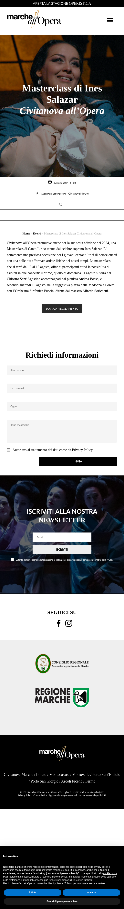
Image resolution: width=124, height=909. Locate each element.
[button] (110, 20)
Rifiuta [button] (32, 892)
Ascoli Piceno (71, 781)
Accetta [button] (91, 892)
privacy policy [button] (101, 867)
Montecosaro (59, 774)
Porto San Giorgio (44, 781)
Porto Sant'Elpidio (106, 774)
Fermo (90, 781)
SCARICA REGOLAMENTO (62, 308)
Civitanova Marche (18, 774)
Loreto (41, 774)
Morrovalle (80, 774)
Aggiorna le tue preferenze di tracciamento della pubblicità (77, 795)
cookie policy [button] (110, 873)
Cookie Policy (40, 795)
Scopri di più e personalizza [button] (62, 901)
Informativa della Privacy (102, 559)
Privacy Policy (82, 450)
